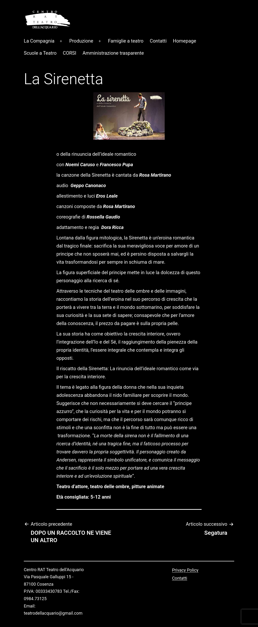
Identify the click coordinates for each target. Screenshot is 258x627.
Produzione (81, 25)
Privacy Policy (185, 554)
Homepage (184, 25)
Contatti (158, 25)
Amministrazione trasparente (113, 37)
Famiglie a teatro (126, 25)
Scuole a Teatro (40, 37)
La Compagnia (39, 25)
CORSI (69, 37)
